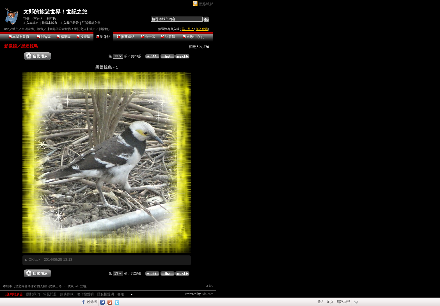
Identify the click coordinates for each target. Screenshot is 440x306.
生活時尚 (28, 29)
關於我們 (33, 294)
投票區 (83, 37)
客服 (120, 294)
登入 (320, 302)
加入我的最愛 (69, 22)
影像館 (103, 37)
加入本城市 (31, 22)
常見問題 (50, 294)
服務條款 (67, 294)
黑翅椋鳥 (29, 46)
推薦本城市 (49, 22)
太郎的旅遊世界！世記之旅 (55, 12)
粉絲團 (92, 302)
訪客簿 (168, 37)
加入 (330, 302)
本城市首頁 (19, 37)
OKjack (37, 18)
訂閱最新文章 (91, 22)
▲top (209, 285)
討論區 (44, 37)
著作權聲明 (85, 294)
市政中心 (193, 37)
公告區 (148, 37)
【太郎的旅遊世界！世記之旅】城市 (71, 29)
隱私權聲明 (105, 294)
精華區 (63, 37)
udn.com (207, 294)
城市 (15, 29)
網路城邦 (206, 4)
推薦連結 (125, 37)
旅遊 (40, 29)
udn (6, 29)
